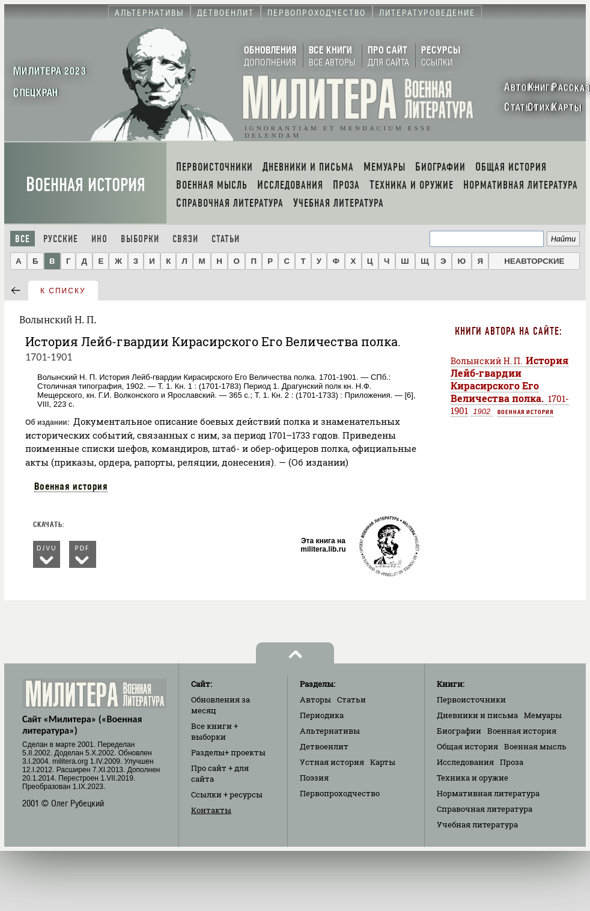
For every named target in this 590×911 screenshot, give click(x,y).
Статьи (225, 239)
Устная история (332, 762)
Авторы (315, 699)
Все (22, 239)
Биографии (459, 730)
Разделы (228, 752)
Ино (99, 239)
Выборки (140, 239)
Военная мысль (535, 746)
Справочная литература (484, 808)
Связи (185, 239)
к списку (63, 291)
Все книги (214, 731)
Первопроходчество (340, 793)
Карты (382, 762)
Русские (60, 239)
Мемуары (543, 715)
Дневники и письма (477, 715)
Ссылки (227, 794)
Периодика (322, 715)
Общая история (467, 746)
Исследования (465, 762)
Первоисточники (471, 699)
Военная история (85, 185)
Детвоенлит (324, 746)
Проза (511, 762)
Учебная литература (477, 824)
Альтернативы (330, 730)
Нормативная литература (488, 793)
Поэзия (314, 777)
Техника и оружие (472, 777)
